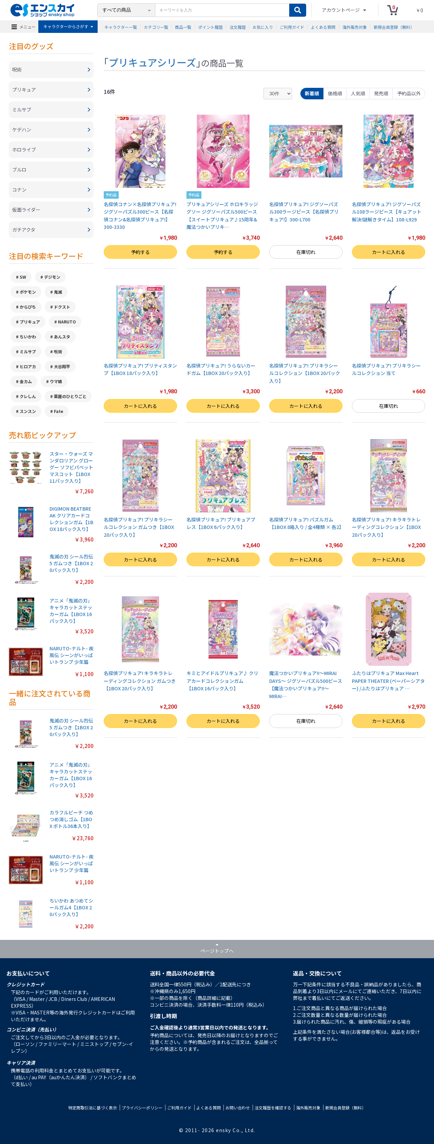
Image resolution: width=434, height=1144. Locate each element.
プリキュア (30, 321)
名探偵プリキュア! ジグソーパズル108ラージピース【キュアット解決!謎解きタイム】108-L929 (386, 212)
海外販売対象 (354, 26)
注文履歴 (238, 26)
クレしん (28, 396)
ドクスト (62, 307)
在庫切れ (305, 252)
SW (23, 277)
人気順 (358, 93)
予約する (140, 252)
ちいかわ (28, 336)
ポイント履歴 (210, 26)
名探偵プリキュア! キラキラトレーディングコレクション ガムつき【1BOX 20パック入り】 (140, 681)
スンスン (28, 411)
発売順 (381, 93)
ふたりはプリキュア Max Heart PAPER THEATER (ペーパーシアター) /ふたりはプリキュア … (388, 681)
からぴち (28, 307)
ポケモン (28, 292)
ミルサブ (28, 351)
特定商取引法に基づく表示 (92, 1107)
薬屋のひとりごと (70, 396)
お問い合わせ (237, 1107)
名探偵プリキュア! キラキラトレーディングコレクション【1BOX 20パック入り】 (386, 527)
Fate (58, 411)
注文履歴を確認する (273, 1107)
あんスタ (62, 336)
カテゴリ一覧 (156, 26)
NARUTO (67, 321)
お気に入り (263, 26)
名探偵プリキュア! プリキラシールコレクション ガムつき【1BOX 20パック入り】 (139, 527)
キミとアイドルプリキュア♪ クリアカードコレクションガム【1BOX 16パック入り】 (222, 681)
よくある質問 (323, 26)
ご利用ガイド (292, 26)
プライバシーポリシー (142, 1107)
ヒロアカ (28, 366)
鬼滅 (58, 292)
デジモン (52, 277)
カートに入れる (388, 252)
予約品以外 (409, 93)
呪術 (58, 351)
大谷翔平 (62, 366)
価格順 (335, 93)
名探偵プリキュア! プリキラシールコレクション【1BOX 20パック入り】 (304, 373)
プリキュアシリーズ (152, 62)
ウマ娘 (56, 381)
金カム (26, 381)
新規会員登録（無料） (394, 26)
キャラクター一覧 (120, 26)
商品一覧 (183, 26)
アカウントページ (341, 9)
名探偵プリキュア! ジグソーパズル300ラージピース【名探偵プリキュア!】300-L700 (304, 212)
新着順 (312, 93)
